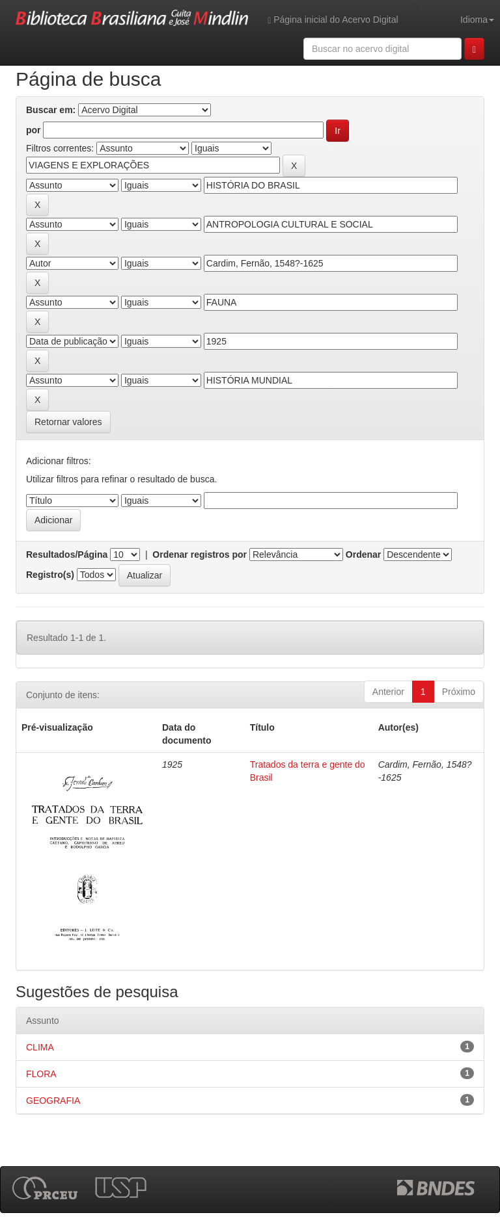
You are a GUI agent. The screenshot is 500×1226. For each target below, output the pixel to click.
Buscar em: (51, 110)
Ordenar (363, 554)
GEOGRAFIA (53, 1100)
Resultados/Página (66, 554)
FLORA (41, 1074)
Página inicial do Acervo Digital (333, 19)
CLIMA (40, 1047)
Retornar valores (68, 422)
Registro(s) (50, 574)
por (33, 130)
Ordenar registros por (199, 554)
